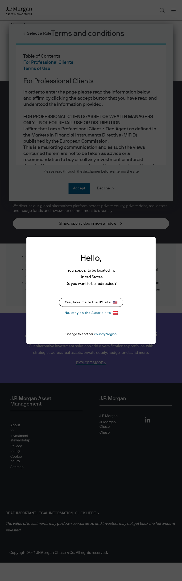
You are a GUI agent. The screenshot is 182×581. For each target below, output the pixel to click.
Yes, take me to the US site (91, 302)
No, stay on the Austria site (91, 313)
